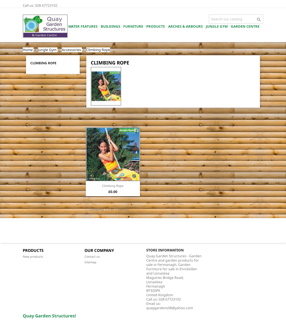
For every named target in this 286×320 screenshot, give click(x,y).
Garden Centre (245, 26)
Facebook (27, 231)
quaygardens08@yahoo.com (169, 308)
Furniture (133, 26)
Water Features (83, 26)
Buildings (110, 26)
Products (155, 26)
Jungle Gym (217, 26)
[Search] (236, 19)
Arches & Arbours (185, 26)
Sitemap (90, 262)
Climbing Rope (43, 63)
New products (33, 256)
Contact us (92, 256)
